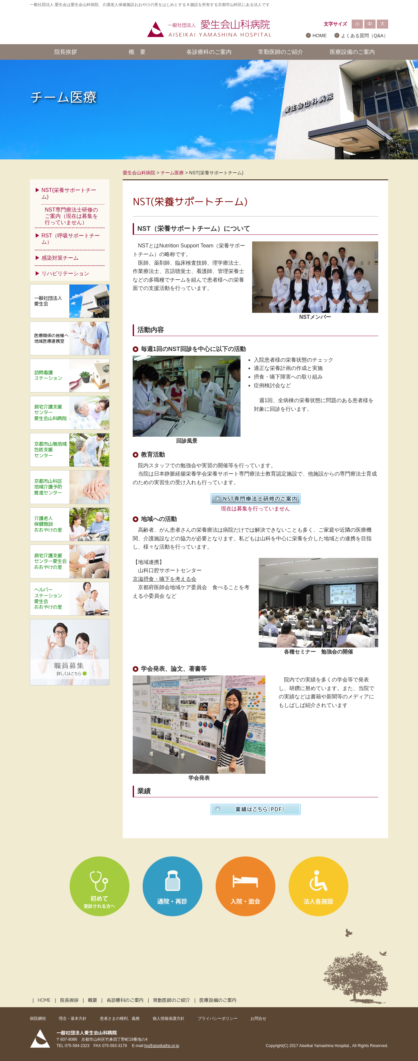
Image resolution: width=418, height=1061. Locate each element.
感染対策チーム (60, 258)
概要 (92, 1000)
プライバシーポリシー (218, 1018)
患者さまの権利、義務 (120, 1018)
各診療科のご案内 (209, 52)
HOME (319, 35)
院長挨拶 (65, 52)
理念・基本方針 (73, 1018)
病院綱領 (38, 1018)
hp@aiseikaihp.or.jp (161, 1045)
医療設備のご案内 (352, 52)
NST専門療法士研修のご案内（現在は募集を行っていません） (71, 216)
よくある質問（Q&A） (364, 35)
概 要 (137, 52)
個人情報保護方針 (168, 1018)
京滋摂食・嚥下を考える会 (164, 579)
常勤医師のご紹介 (280, 52)
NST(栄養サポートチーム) (68, 193)
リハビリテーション (65, 273)
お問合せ (258, 1018)
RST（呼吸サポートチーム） (70, 239)
